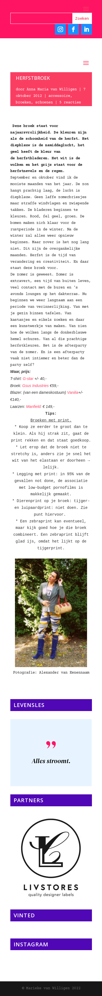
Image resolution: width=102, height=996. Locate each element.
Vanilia (73, 392)
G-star (29, 378)
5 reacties (70, 102)
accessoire (59, 96)
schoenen (44, 102)
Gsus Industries (35, 385)
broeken (23, 102)
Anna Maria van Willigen (52, 89)
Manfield (33, 406)
